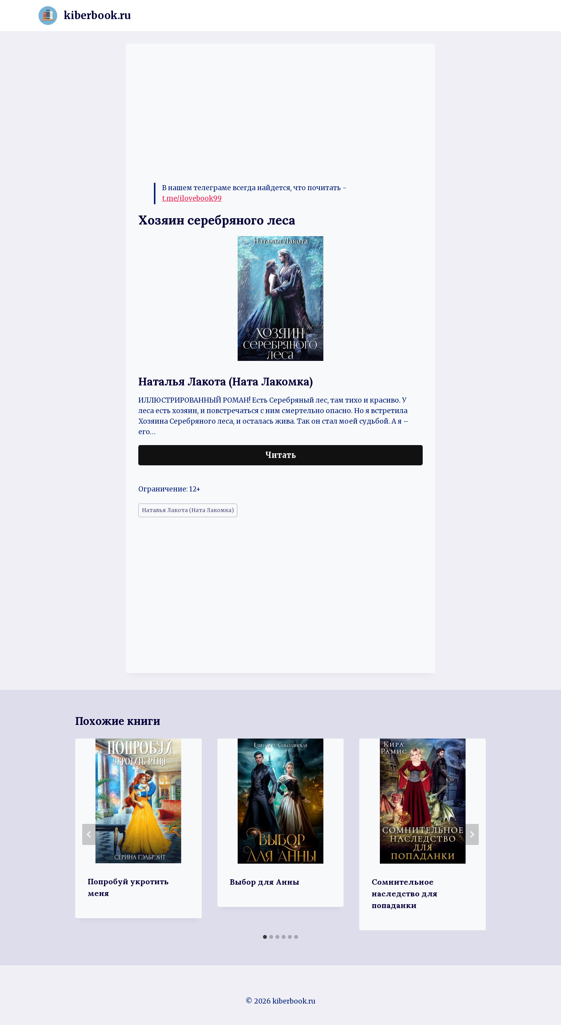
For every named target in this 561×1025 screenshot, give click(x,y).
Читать (280, 455)
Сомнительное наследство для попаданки (405, 893)
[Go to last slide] (89, 834)
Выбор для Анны (264, 882)
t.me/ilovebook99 (192, 198)
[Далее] (472, 834)
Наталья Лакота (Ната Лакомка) (188, 510)
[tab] (265, 937)
